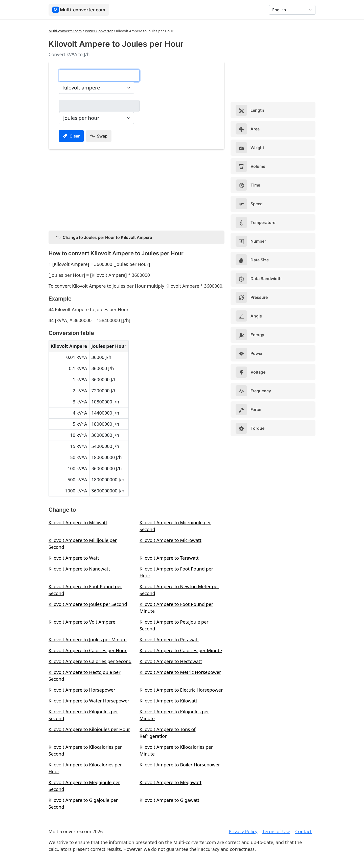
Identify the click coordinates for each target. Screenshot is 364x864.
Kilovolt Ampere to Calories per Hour (88, 650)
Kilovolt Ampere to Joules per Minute (88, 639)
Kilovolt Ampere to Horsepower (82, 690)
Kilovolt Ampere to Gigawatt (169, 800)
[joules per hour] (99, 106)
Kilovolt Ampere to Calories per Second (90, 661)
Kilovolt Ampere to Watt (74, 558)
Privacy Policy (243, 831)
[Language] (292, 10)
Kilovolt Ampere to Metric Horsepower (180, 672)
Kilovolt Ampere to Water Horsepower (89, 701)
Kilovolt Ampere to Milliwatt (78, 522)
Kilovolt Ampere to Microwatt (170, 540)
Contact (303, 831)
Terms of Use (276, 831)
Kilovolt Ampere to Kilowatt (168, 701)
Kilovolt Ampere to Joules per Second (88, 604)
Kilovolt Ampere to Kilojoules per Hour (89, 729)
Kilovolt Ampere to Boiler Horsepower (180, 765)
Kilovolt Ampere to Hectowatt (171, 661)
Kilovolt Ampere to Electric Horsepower (181, 690)
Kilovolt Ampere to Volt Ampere (82, 622)
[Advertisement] (136, 189)
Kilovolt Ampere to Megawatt (170, 782)
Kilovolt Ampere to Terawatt (169, 558)
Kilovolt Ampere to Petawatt (169, 639)
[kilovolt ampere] (99, 76)
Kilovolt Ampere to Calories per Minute (181, 650)
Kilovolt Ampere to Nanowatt (79, 569)
